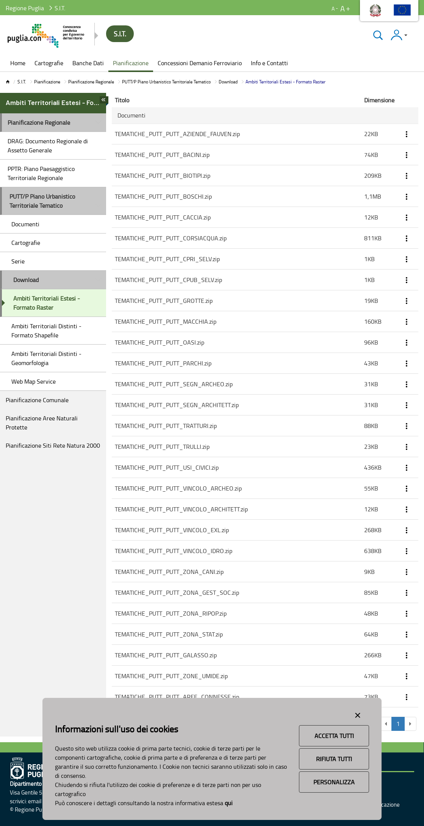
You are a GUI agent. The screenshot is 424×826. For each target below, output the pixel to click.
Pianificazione (47, 81)
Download (228, 81)
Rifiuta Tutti (334, 759)
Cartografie (25, 242)
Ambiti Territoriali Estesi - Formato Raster (46, 303)
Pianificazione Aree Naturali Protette (42, 422)
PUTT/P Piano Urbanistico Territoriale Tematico (166, 81)
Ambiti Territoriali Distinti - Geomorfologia (46, 358)
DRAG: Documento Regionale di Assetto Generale (48, 145)
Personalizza (334, 782)
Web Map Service (33, 381)
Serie (18, 261)
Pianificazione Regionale (91, 81)
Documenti (25, 224)
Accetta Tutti (334, 736)
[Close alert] (357, 713)
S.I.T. (21, 81)
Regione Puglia (25, 8)
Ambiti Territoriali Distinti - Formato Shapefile (46, 330)
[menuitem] (18, 63)
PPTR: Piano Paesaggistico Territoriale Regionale (41, 173)
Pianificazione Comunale (37, 400)
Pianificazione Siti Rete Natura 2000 (53, 445)
